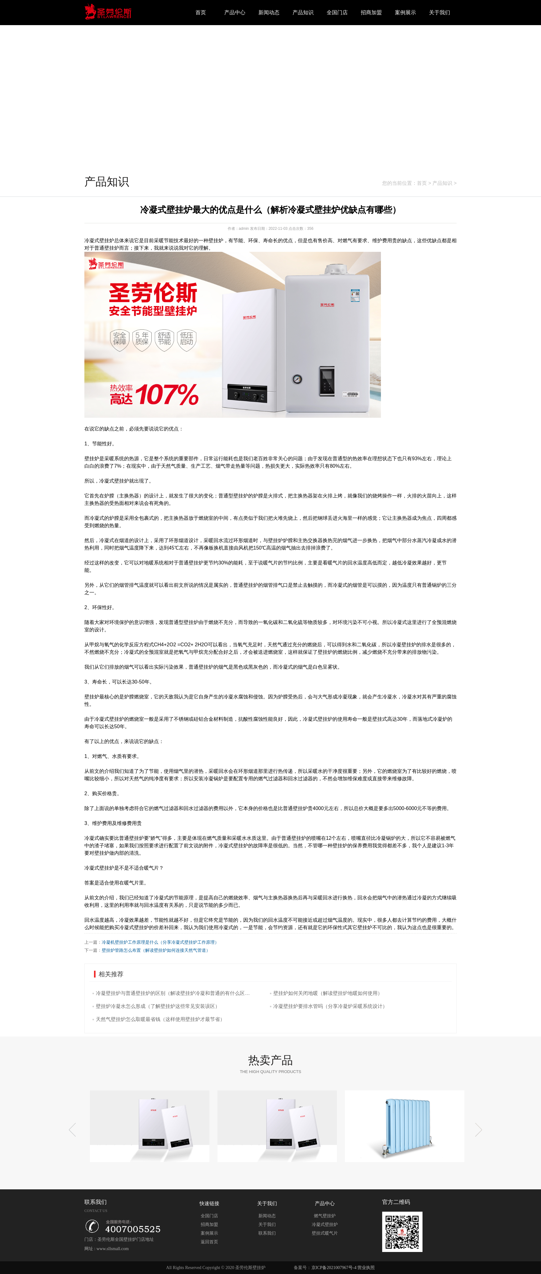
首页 (200, 13)
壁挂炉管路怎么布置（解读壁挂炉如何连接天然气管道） (156, 950)
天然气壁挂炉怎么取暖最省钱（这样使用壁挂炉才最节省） (160, 1019)
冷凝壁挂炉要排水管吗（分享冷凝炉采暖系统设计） (330, 1006)
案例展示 (405, 13)
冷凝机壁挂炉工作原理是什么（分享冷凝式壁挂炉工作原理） (160, 942)
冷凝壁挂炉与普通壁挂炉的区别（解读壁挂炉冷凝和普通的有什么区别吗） (174, 993)
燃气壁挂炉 (325, 1216)
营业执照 (366, 1267)
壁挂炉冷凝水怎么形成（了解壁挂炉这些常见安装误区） (158, 1006)
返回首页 (209, 1242)
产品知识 (303, 13)
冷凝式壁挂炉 (325, 1224)
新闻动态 (268, 13)
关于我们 (439, 13)
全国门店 (337, 13)
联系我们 (267, 1233)
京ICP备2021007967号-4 (333, 1267)
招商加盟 (371, 13)
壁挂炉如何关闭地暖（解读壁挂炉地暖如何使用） (327, 993)
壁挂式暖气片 (325, 1233)
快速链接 (209, 1203)
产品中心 (234, 13)
